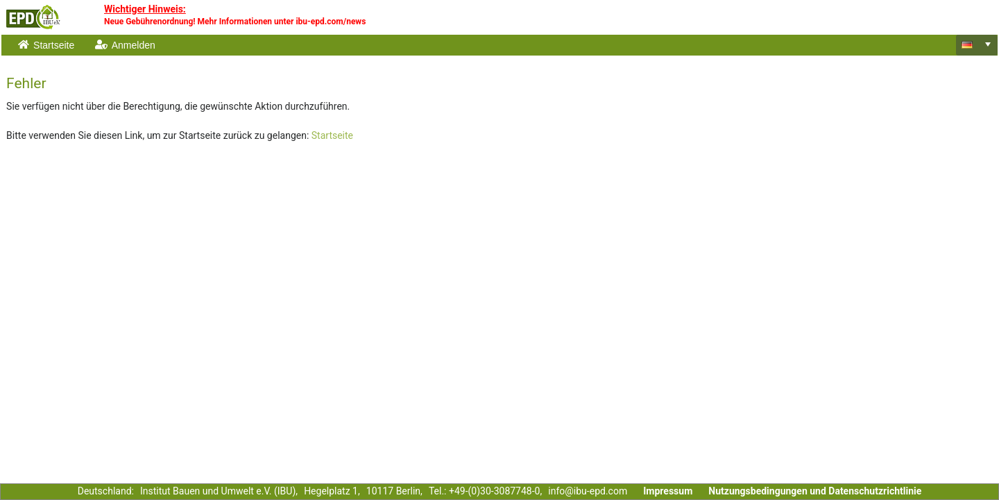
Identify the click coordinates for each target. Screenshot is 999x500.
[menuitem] (47, 45)
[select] (988, 44)
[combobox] (977, 45)
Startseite (332, 135)
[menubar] (481, 45)
